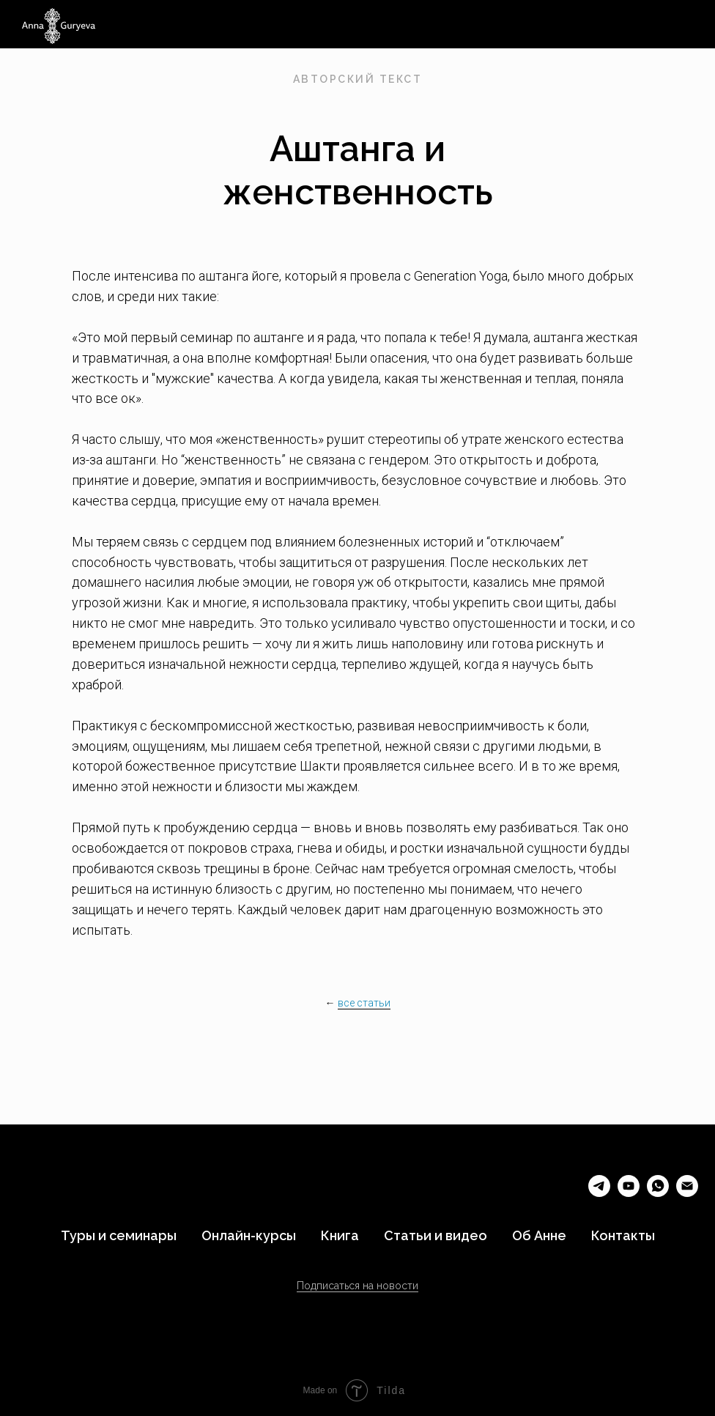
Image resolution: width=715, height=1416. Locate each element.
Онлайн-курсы (248, 1235)
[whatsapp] (658, 1193)
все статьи (364, 1003)
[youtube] (629, 1193)
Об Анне (539, 1235)
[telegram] (599, 1193)
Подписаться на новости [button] (357, 1285)
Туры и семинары (119, 1235)
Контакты (623, 1235)
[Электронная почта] (687, 1193)
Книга (340, 1235)
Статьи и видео (435, 1235)
